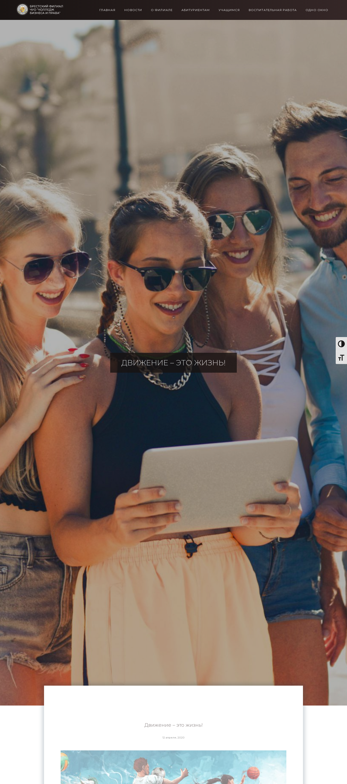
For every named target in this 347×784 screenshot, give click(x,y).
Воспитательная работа (273, 10)
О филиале (162, 10)
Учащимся (229, 10)
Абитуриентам (195, 10)
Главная (107, 10)
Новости (133, 10)
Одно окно (317, 10)
